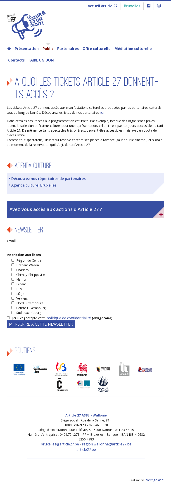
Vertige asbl (156, 475)
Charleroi (22, 267)
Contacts (16, 60)
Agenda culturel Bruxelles (31, 184)
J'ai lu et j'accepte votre (59, 315)
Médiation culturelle (133, 48)
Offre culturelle (97, 48)
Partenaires (68, 48)
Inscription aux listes (24, 252)
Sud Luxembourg (28, 310)
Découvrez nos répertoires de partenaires (44, 178)
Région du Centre (29, 258)
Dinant (21, 281)
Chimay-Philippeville (30, 272)
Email (11, 238)
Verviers (22, 296)
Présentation (27, 48)
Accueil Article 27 (107, 5)
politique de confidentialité (66, 315)
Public (48, 48)
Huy (19, 286)
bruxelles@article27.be (63, 441)
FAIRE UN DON (41, 60)
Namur (21, 277)
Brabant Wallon (27, 262)
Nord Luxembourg (29, 300)
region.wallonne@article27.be (104, 441)
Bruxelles (134, 5)
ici (101, 112)
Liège (20, 291)
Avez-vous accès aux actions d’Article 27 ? (51, 207)
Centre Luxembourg (30, 305)
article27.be (86, 446)
